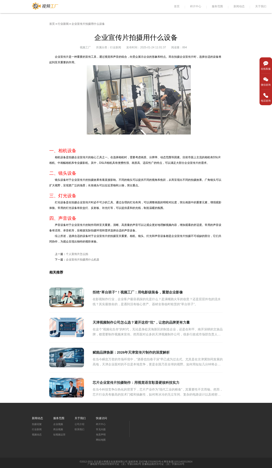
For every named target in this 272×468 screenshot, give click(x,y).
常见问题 (101, 429)
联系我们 (79, 429)
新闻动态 (239, 6)
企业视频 (58, 424)
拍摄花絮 (37, 424)
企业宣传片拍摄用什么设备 (88, 23)
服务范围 (217, 6)
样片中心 (195, 6)
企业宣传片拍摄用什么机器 (82, 259)
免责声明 (101, 434)
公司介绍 (79, 424)
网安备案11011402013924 (178, 461)
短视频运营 (59, 434)
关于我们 (260, 6)
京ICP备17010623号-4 (151, 461)
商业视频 (58, 429)
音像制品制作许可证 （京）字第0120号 (163, 464)
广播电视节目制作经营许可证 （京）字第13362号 (114, 464)
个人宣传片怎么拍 (77, 254)
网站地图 (101, 439)
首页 (177, 6)
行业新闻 (63, 23)
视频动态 (37, 434)
